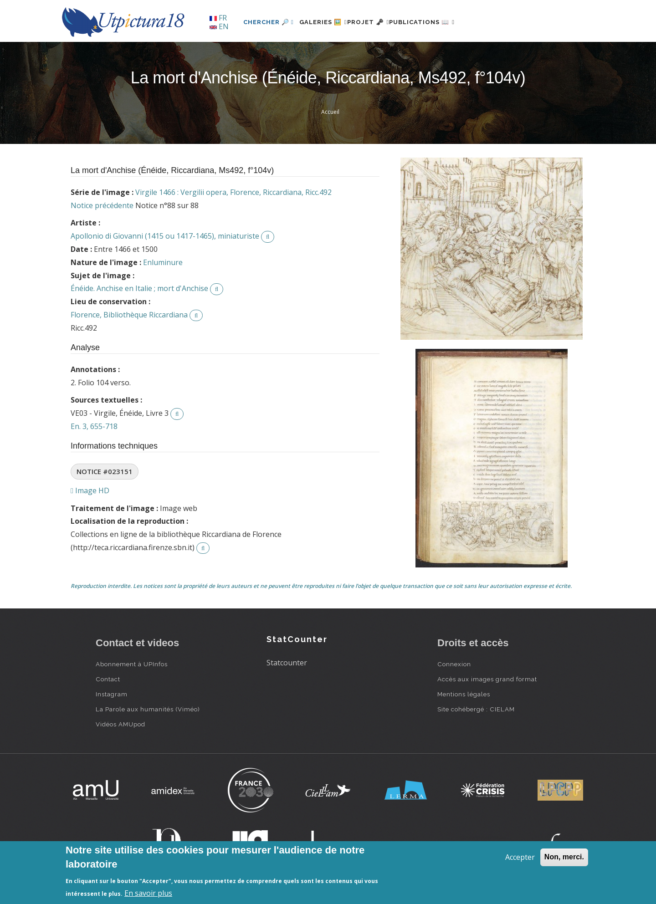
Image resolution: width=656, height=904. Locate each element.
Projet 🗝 (385, 22)
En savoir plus (148, 893)
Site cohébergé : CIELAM (476, 709)
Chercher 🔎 (268, 22)
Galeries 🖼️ (329, 22)
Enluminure (163, 262)
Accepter (520, 857)
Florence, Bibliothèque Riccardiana (129, 315)
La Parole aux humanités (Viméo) (148, 709)
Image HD (90, 490)
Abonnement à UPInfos (132, 664)
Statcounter (286, 663)
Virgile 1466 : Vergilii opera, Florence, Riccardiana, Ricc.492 (233, 192)
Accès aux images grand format (487, 679)
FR (218, 18)
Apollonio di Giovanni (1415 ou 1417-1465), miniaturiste (165, 236)
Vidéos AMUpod (120, 724)
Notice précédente (102, 205)
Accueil (330, 112)
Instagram (112, 694)
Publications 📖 (449, 22)
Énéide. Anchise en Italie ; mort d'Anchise (139, 288)
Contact (108, 679)
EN (219, 26)
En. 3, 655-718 (94, 426)
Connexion (454, 664)
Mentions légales (463, 694)
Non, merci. (564, 857)
